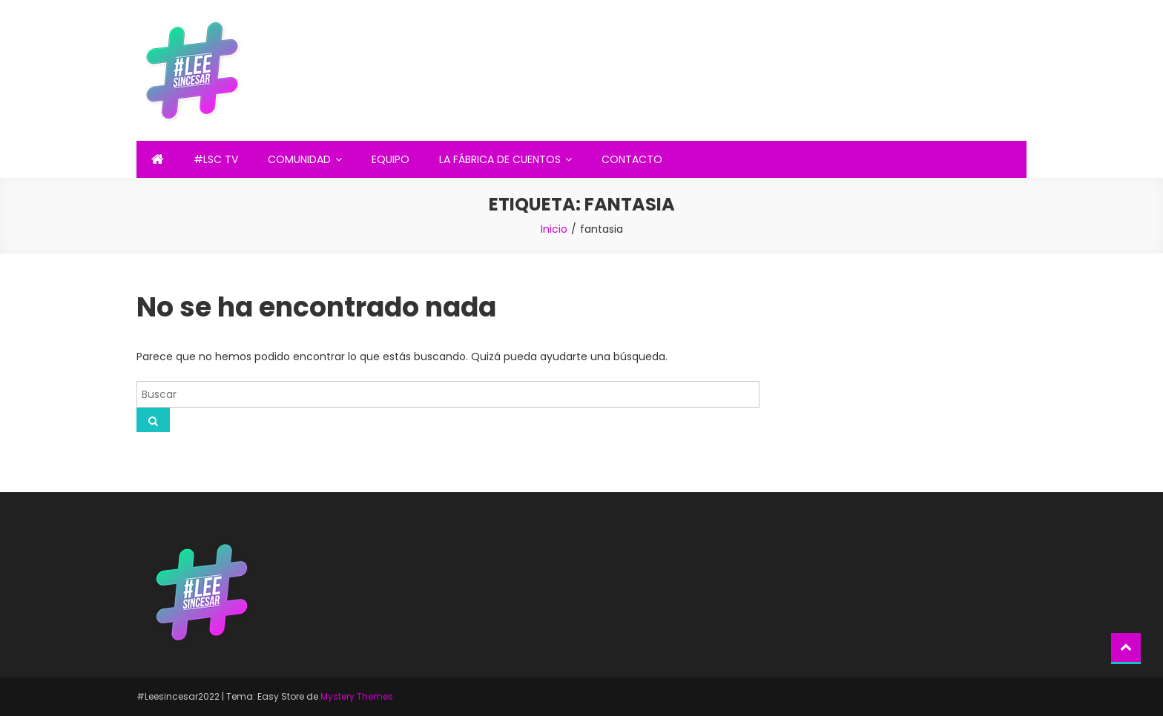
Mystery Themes (356, 696)
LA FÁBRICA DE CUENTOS (500, 159)
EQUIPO (390, 159)
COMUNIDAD (299, 159)
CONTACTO (632, 159)
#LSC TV (216, 159)
